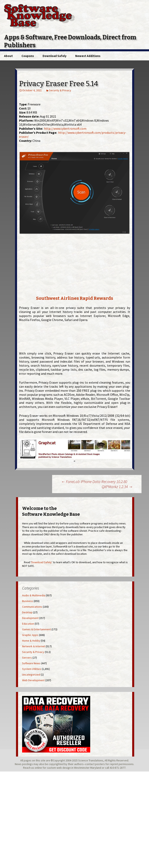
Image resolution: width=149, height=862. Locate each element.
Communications (32, 606)
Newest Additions (87, 56)
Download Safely (54, 56)
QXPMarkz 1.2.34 (117, 486)
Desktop (27, 612)
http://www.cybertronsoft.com (65, 128)
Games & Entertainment (36, 629)
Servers (27, 657)
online (38, 767)
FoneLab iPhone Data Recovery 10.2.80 (94, 481)
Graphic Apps (30, 635)
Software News (31, 663)
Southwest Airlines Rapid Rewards (74, 298)
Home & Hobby (31, 640)
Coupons (27, 56)
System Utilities (31, 669)
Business (27, 601)
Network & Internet (33, 646)
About (8, 56)
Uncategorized (31, 674)
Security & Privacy (60, 90)
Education (28, 623)
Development (30, 618)
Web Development (33, 680)
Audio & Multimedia (33, 595)
